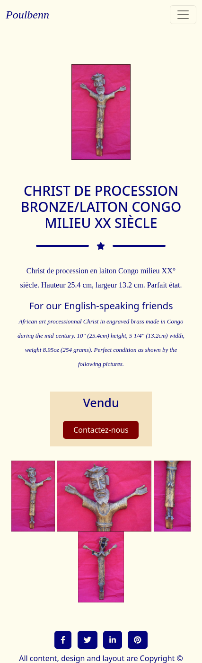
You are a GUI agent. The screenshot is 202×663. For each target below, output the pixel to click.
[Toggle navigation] (183, 14)
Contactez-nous (101, 430)
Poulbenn (27, 15)
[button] (62, 640)
